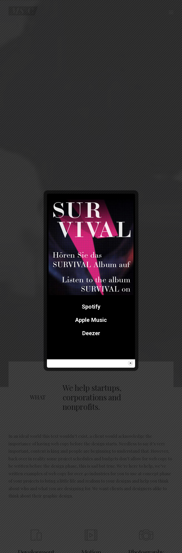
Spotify (91, 306)
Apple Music (91, 320)
